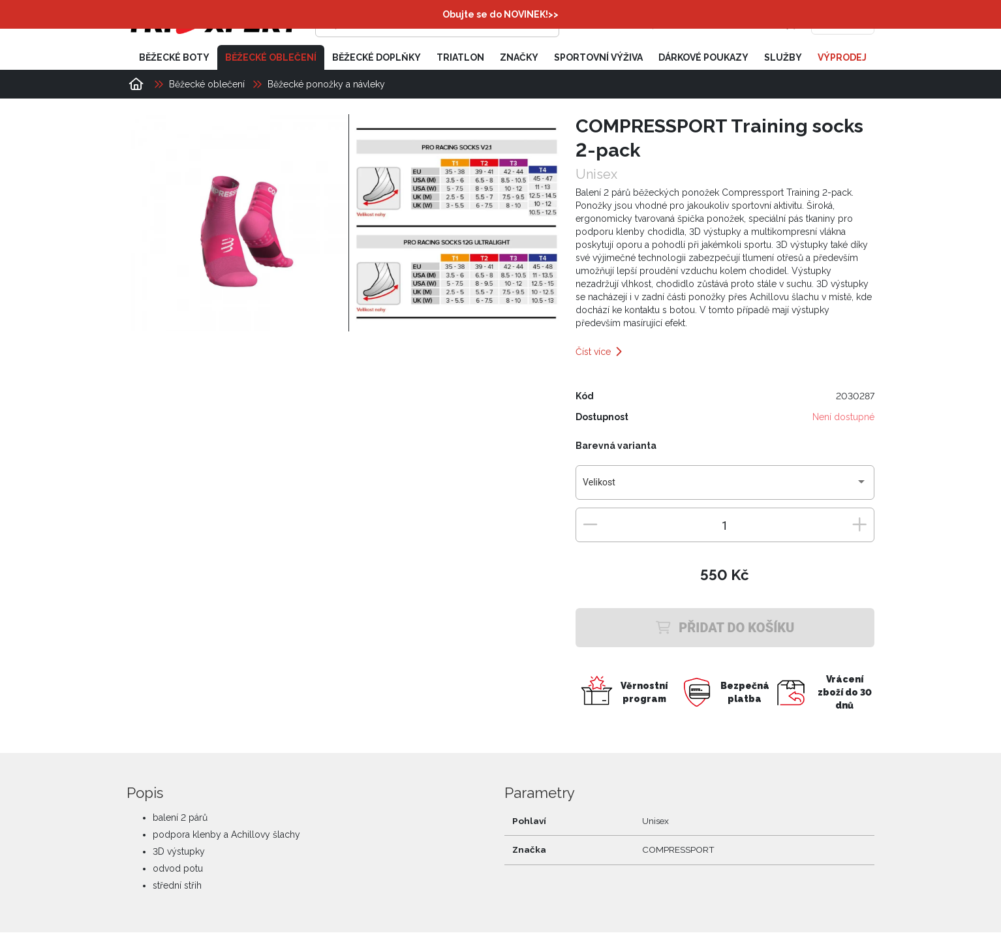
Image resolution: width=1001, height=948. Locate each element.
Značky (519, 57)
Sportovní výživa (598, 57)
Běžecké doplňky (376, 57)
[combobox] (725, 487)
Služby (783, 57)
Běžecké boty (174, 57)
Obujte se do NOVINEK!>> (500, 14)
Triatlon (460, 57)
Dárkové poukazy (703, 57)
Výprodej (842, 57)
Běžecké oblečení (270, 57)
